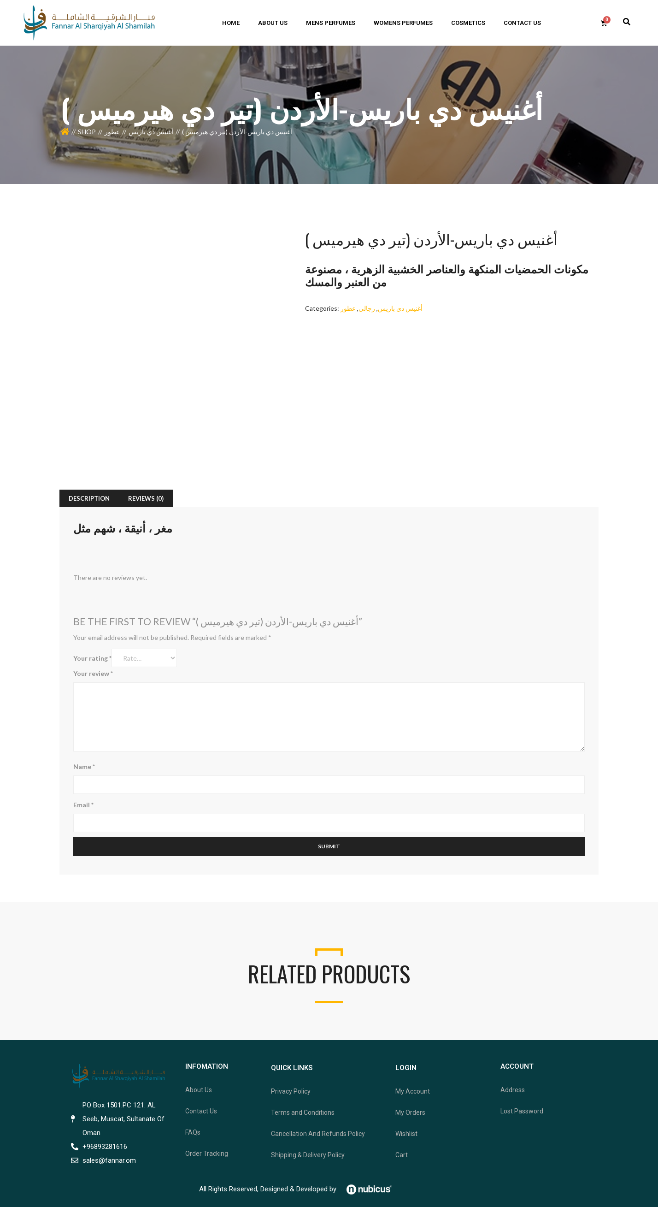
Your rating (92, 658)
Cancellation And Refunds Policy (318, 1133)
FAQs (192, 1132)
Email (83, 805)
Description (89, 498)
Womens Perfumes (403, 22)
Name (84, 766)
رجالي (366, 308)
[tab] (89, 498)
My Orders (410, 1112)
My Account (412, 1091)
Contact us (522, 22)
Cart (401, 1155)
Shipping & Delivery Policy (308, 1155)
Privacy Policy (291, 1091)
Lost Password (521, 1111)
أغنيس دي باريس (151, 132)
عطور (112, 132)
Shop (87, 132)
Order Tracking (206, 1153)
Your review (93, 673)
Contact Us (201, 1111)
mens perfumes (330, 22)
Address (512, 1090)
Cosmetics (468, 22)
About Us (198, 1090)
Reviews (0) (146, 498)
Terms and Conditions (303, 1112)
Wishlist (406, 1133)
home (231, 22)
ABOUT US (273, 22)
